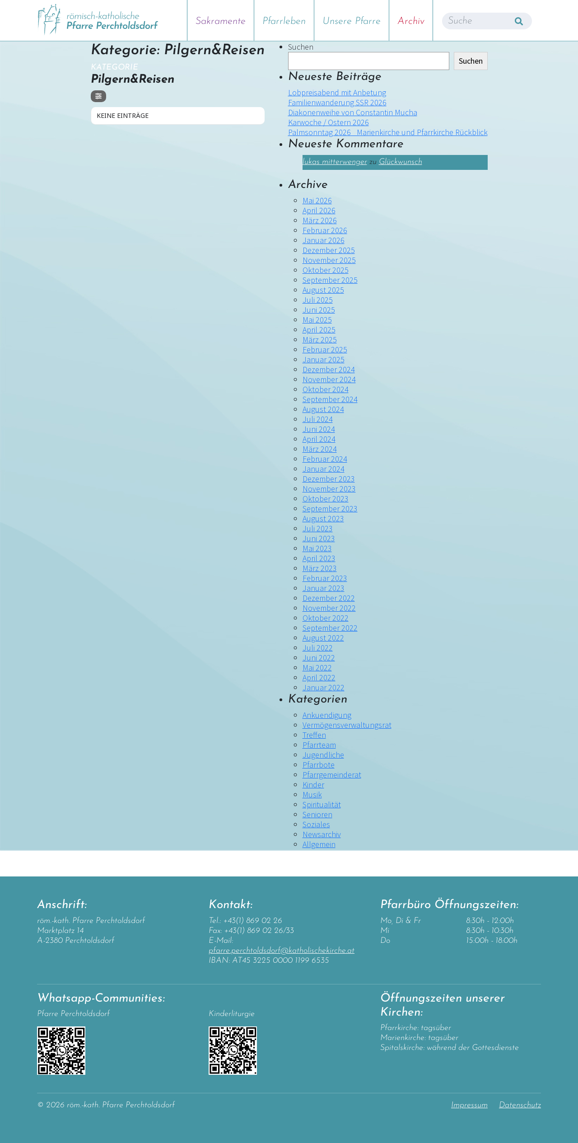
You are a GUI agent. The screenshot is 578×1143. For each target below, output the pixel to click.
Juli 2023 (318, 528)
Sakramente (221, 21)
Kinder (313, 784)
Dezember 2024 (329, 369)
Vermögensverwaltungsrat (347, 725)
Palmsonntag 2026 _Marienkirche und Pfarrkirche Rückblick (388, 132)
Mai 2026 (317, 200)
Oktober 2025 (326, 270)
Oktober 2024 (326, 389)
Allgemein (319, 844)
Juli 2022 (318, 647)
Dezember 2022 (329, 598)
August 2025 (323, 290)
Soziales (316, 824)
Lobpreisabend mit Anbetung (337, 92)
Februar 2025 (325, 349)
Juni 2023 (319, 538)
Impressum (469, 1105)
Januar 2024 (324, 469)
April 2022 (319, 677)
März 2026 (320, 220)
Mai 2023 (317, 548)
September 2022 (330, 628)
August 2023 (323, 518)
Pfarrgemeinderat (332, 774)
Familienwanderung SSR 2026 (337, 102)
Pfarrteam (319, 745)
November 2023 (329, 488)
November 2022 (329, 608)
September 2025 (330, 280)
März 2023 (320, 568)
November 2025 (329, 260)
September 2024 (330, 399)
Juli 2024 (318, 419)
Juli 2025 (318, 300)
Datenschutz (520, 1105)
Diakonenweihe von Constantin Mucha (352, 112)
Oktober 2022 (326, 618)
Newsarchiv (322, 834)
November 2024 (329, 379)
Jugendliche (323, 755)
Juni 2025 (319, 309)
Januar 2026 (324, 240)
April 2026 (319, 210)
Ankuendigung (327, 715)
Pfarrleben (284, 21)
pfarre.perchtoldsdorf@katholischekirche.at (281, 950)
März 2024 (320, 449)
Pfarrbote (319, 764)
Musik (312, 794)
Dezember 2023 (329, 478)
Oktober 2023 (326, 498)
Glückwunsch (400, 162)
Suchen (300, 47)
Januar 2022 (324, 687)
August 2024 (323, 409)
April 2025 (319, 329)
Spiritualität (322, 804)
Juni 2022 (319, 657)
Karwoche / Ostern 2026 (328, 122)
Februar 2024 (325, 459)
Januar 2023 (324, 588)
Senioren (317, 814)
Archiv (410, 21)
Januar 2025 (324, 359)
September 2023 (330, 508)
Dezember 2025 (329, 250)
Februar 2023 (325, 578)
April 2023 (319, 558)
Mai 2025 (317, 319)
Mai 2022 (317, 667)
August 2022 (323, 637)
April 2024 (319, 439)
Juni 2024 (319, 429)
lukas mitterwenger (335, 162)
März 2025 (320, 339)
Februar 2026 (325, 230)
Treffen (314, 735)
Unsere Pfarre (351, 21)
